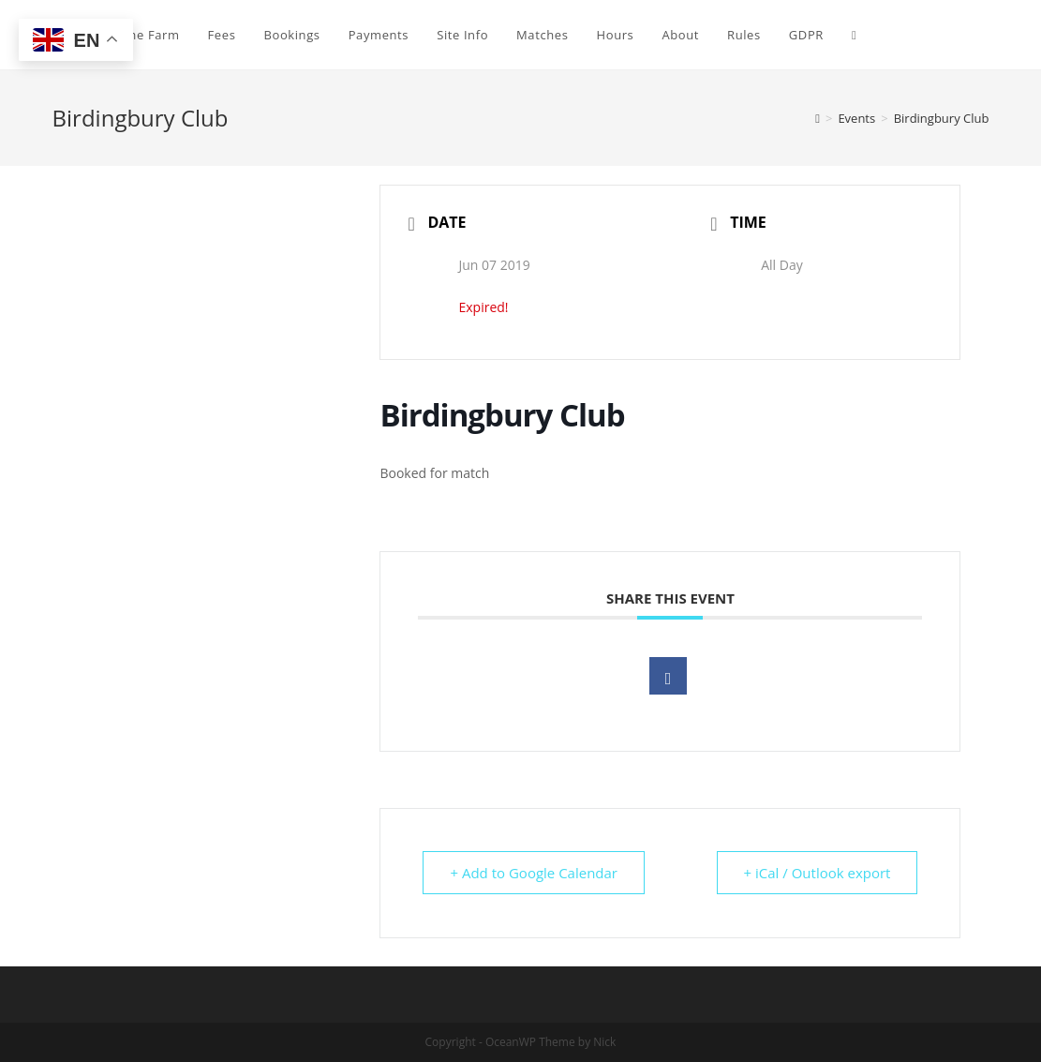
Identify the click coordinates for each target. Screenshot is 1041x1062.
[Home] (817, 118)
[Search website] (854, 34)
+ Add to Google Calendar (533, 872)
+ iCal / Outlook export (817, 872)
